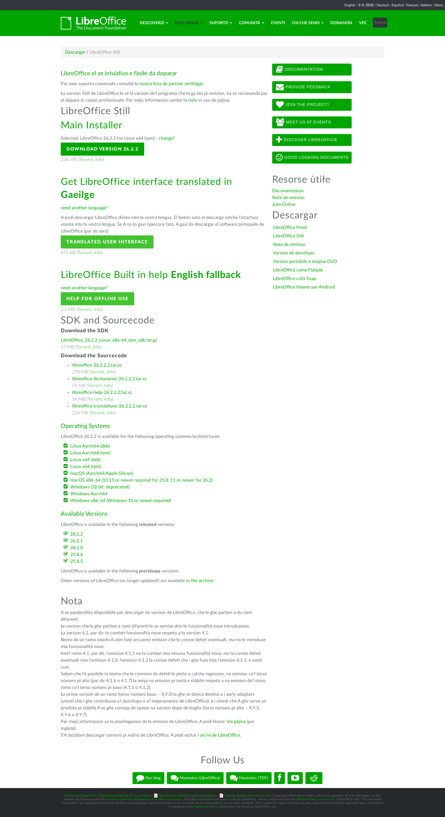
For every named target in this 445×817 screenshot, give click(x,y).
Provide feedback (303, 87)
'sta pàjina (236, 721)
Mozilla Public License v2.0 (315, 799)
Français (412, 5)
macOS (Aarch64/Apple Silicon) (101, 473)
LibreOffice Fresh (290, 227)
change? (167, 138)
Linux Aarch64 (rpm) (90, 453)
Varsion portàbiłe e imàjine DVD (305, 261)
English (350, 5)
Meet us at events (303, 122)
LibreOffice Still (288, 236)
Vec (363, 23)
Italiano (426, 5)
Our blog (148, 778)
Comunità (251, 23)
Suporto (220, 23)
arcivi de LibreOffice (220, 735)
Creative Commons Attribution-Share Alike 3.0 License (144, 799)
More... (439, 5)
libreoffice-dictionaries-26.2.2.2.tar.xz (109, 379)
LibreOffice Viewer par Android (304, 287)
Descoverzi (154, 23)
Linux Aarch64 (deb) (90, 446)
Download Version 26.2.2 (102, 149)
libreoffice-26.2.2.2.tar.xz (97, 365)
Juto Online (283, 204)
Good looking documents (312, 158)
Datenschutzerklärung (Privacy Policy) (124, 795)
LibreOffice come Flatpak (298, 270)
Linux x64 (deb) (85, 459)
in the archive (199, 580)
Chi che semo (308, 23)
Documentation (299, 70)
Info (99, 159)
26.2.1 (76, 541)
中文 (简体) (366, 5)
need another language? (84, 208)
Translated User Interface (107, 242)
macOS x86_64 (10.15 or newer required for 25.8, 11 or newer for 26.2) (141, 480)
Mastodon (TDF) (249, 778)
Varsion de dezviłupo (293, 253)
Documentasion (288, 191)
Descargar (189, 23)
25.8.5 (76, 561)
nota (192, 100)
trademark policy (205, 806)
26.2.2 (76, 534)
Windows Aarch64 (89, 494)
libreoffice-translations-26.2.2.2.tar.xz (109, 406)
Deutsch (383, 5)
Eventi (278, 23)
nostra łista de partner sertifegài (171, 84)
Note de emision (288, 197)
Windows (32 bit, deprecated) (99, 487)
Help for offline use (97, 298)
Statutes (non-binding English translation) (187, 795)
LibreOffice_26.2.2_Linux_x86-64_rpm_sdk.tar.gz (109, 340)
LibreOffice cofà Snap (294, 278)
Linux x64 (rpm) (85, 466)
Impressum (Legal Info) (80, 795)
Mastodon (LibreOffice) (195, 778)
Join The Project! (302, 105)
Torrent (86, 159)
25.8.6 (76, 554)
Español (398, 5)
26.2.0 (76, 548)
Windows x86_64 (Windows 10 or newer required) (120, 500)
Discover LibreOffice (306, 140)
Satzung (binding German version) (247, 795)
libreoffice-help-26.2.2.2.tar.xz (102, 392)
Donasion (341, 23)
